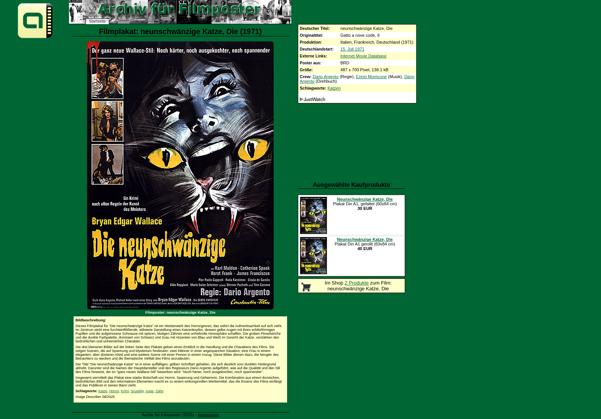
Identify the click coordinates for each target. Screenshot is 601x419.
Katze (103, 391)
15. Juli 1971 (352, 49)
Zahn (160, 391)
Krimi (125, 391)
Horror (114, 391)
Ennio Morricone (371, 76)
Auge (150, 391)
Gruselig (137, 391)
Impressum (208, 414)
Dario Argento (326, 76)
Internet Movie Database (363, 56)
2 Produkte (357, 283)
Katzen (333, 88)
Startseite (97, 21)
